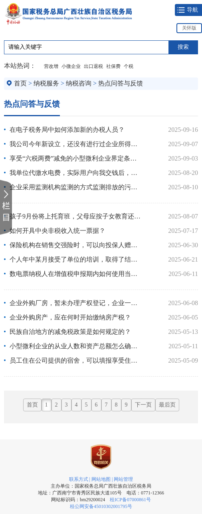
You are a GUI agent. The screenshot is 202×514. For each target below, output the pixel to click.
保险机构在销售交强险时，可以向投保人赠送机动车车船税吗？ (75, 245)
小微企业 (71, 66)
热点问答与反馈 (120, 83)
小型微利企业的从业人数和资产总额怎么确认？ (75, 346)
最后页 (167, 405)
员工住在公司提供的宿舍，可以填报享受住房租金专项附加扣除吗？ (75, 360)
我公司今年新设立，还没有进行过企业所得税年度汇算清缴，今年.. (75, 144)
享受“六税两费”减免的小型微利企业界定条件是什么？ (75, 158)
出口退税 (93, 66)
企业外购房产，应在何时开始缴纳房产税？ (70, 317)
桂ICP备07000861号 (130, 499)
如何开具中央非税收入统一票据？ (57, 230)
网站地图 (101, 479)
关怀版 (189, 28)
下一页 (143, 405)
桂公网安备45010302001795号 (101, 506)
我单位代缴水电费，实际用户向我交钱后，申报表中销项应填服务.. (75, 172)
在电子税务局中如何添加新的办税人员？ (67, 129)
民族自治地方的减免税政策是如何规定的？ (70, 331)
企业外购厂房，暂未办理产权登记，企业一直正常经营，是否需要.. (75, 303)
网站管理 (123, 479)
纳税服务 (46, 83)
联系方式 (78, 479)
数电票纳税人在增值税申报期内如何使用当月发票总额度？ (75, 273)
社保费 (113, 66)
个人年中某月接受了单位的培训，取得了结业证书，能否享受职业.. (75, 259)
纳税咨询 (78, 83)
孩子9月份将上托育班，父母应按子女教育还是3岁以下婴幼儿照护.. (75, 216)
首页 (20, 83)
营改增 (51, 66)
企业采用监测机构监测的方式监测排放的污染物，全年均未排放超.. (75, 187)
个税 (128, 66)
